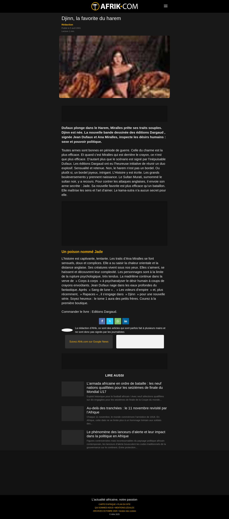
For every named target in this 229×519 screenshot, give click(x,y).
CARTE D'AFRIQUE (107, 504)
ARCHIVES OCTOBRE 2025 (105, 511)
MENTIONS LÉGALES (124, 508)
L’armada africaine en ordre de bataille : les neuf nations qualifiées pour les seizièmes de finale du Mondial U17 (125, 387)
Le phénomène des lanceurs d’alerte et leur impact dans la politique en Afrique (126, 434)
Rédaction (67, 24)
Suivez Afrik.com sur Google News (88, 341)
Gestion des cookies (127, 511)
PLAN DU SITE (123, 504)
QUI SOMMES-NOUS (104, 508)
